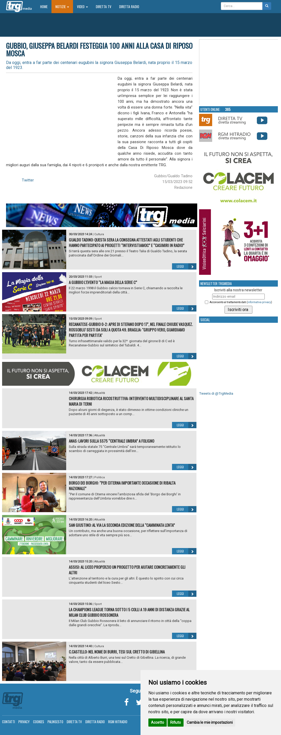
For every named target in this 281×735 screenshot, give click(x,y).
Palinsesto (55, 721)
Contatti (8, 721)
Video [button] (82, 6)
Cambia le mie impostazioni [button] (210, 722)
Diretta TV (103, 6)
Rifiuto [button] (175, 722)
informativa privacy (259, 302)
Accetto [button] (157, 722)
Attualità (99, 393)
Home (45, 6)
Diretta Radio (129, 6)
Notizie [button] (62, 6)
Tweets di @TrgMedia (216, 393)
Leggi (186, 266)
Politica (99, 477)
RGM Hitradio (117, 721)
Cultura (99, 234)
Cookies (38, 721)
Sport (98, 276)
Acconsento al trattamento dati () (241, 302)
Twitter (28, 180)
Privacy (24, 721)
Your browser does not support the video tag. (238, 72)
